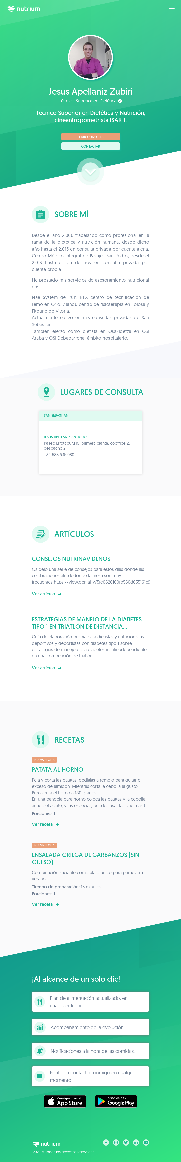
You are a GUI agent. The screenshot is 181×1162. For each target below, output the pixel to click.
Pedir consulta (90, 137)
